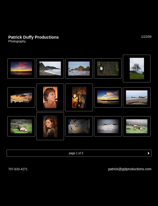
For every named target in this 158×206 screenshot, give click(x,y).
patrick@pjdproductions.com (129, 169)
